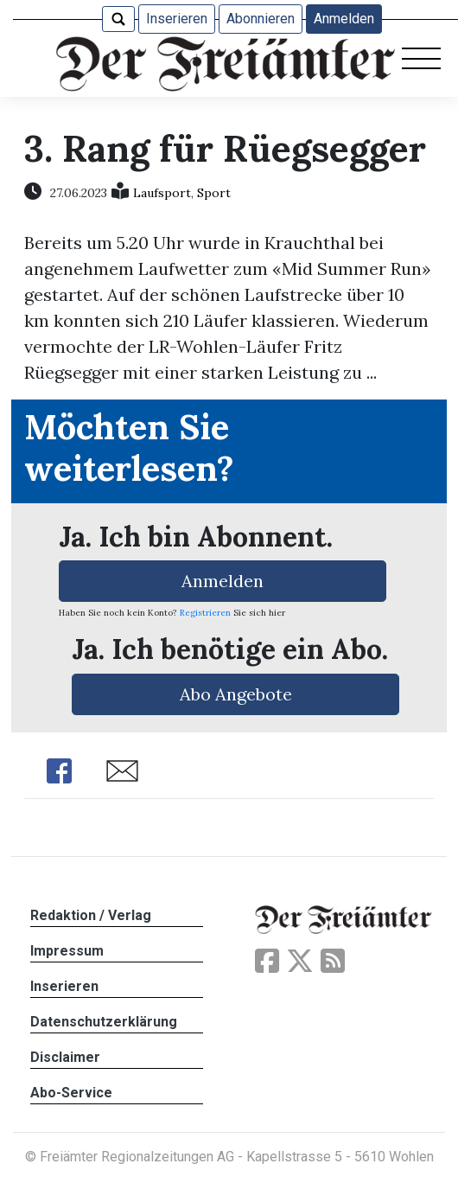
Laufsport (162, 193)
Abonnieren (260, 18)
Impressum (67, 951)
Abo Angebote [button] (236, 694)
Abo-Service (71, 1092)
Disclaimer (65, 1057)
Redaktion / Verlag (90, 915)
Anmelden (344, 18)
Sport (214, 193)
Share (59, 771)
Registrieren (205, 612)
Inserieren (176, 18)
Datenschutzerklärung (103, 1021)
